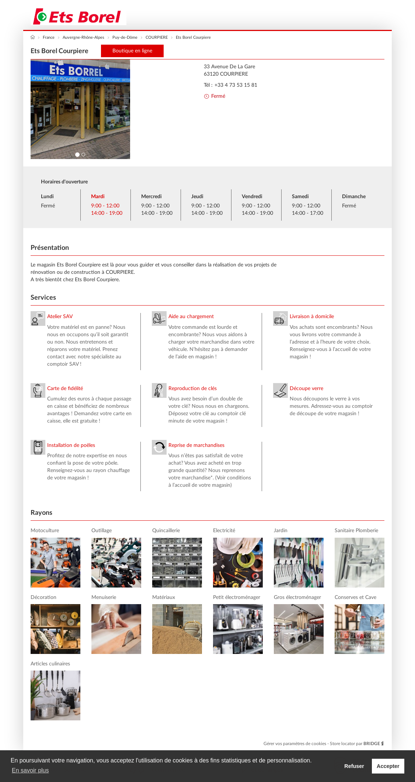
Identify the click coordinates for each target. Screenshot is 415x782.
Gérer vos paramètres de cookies (295, 743)
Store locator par (357, 743)
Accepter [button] (388, 766)
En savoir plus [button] (30, 770)
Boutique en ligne (132, 51)
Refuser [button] (354, 766)
